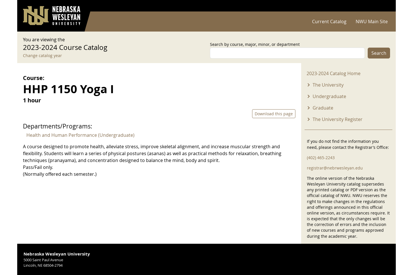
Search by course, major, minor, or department (255, 44)
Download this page (274, 113)
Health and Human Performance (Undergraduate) (80, 135)
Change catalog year (42, 55)
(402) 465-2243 (321, 157)
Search (378, 53)
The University (328, 85)
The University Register (338, 119)
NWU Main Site (372, 21)
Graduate (323, 108)
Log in (382, 6)
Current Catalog (329, 21)
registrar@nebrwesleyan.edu (335, 168)
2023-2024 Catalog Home (334, 73)
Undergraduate (329, 96)
